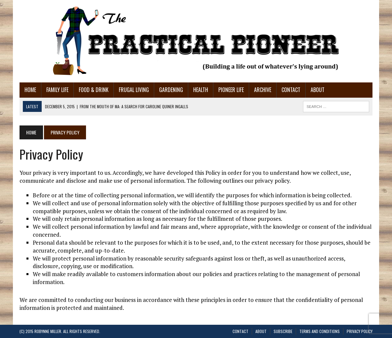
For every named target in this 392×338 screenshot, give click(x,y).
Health (200, 90)
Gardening (171, 90)
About (318, 90)
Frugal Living (134, 90)
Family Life (57, 90)
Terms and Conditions (319, 331)
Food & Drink (94, 90)
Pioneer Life (231, 90)
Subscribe (283, 331)
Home (30, 90)
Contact (291, 90)
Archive (262, 90)
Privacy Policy (359, 331)
